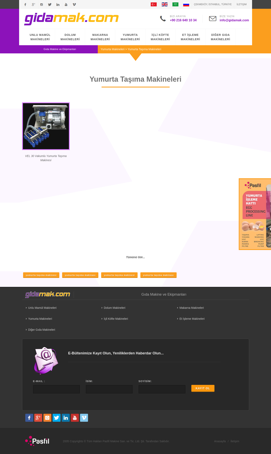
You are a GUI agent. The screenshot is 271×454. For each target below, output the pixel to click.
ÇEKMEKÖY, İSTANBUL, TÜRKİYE (213, 4)
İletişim (242, 4)
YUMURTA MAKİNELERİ (130, 37)
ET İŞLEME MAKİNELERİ (190, 37)
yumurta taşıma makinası (80, 275)
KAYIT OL (203, 388)
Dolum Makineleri (114, 307)
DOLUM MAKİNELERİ (70, 37)
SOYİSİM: (145, 381)
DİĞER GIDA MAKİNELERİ (220, 37)
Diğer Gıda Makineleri (41, 329)
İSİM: (89, 381)
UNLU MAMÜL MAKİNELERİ (40, 37)
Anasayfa (220, 441)
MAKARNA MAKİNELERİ (100, 37)
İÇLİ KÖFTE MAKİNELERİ (160, 37)
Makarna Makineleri (192, 307)
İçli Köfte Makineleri (116, 318)
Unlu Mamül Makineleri (42, 307)
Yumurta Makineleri (113, 49)
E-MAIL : (39, 381)
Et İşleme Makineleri (192, 318)
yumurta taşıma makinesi (41, 275)
